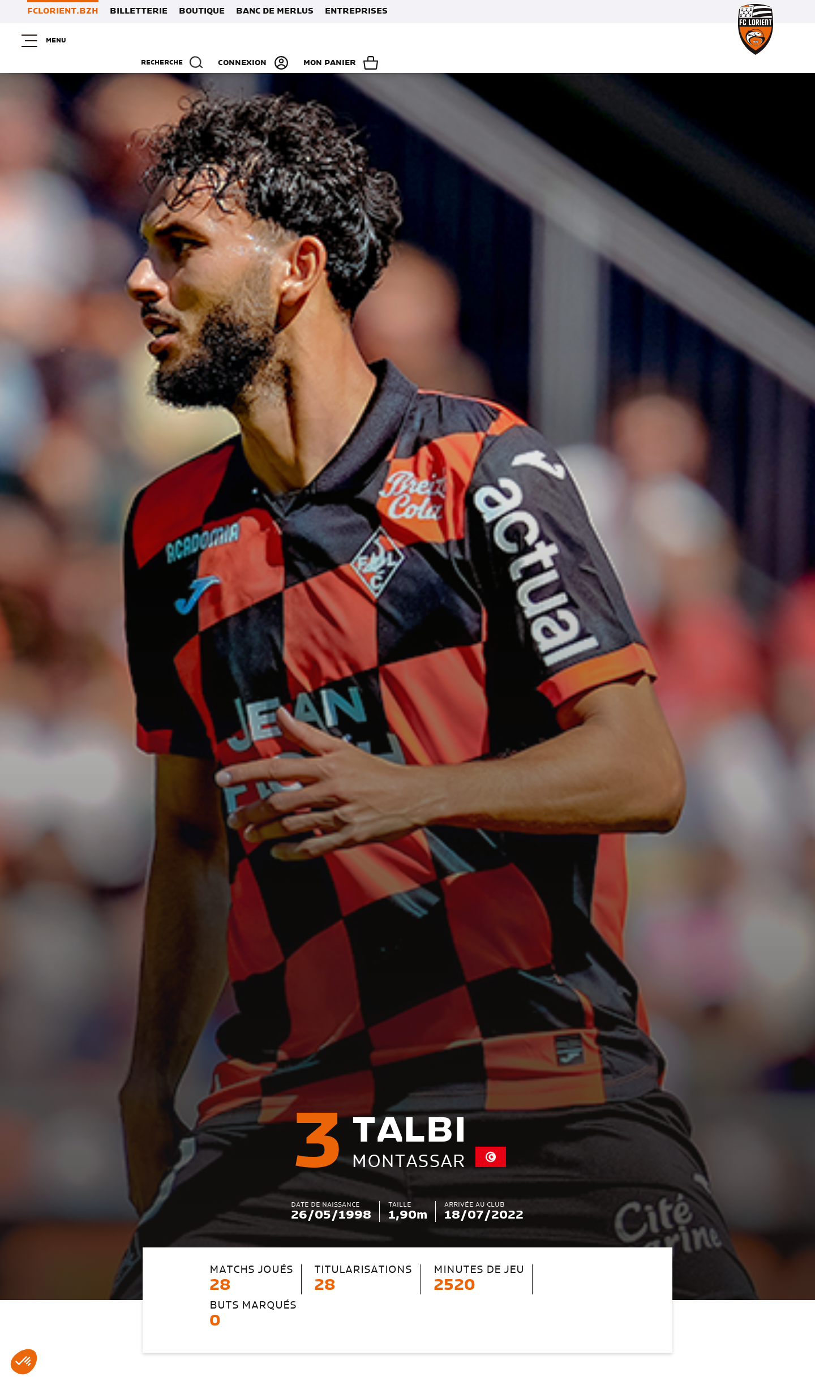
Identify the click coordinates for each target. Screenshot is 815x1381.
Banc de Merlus (275, 11)
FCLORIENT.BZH (62, 11)
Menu (48, 41)
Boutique (202, 11)
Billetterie (139, 11)
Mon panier (737, 40)
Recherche (547, 40)
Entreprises (356, 11)
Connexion (635, 40)
